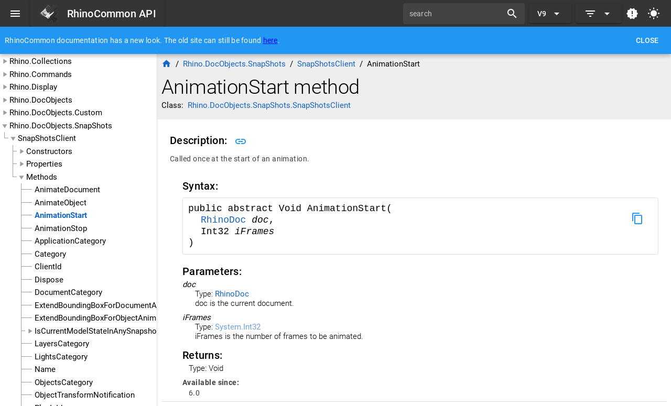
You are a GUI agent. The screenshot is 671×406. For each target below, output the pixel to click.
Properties (44, 164)
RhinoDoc (226, 220)
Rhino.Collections (40, 61)
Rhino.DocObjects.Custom (55, 112)
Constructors (49, 151)
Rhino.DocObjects (40, 100)
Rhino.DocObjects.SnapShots (60, 125)
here (270, 40)
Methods (41, 177)
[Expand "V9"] (550, 13)
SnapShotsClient (47, 138)
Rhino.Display (33, 87)
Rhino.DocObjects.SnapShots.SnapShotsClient (269, 105)
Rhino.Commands (40, 74)
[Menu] (15, 14)
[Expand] (599, 13)
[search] (456, 13)
